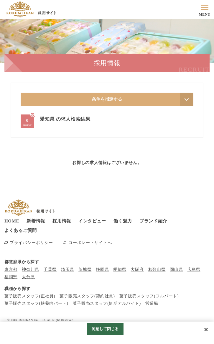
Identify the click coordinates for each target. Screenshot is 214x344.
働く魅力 (122, 221)
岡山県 (176, 269)
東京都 (10, 269)
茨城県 (84, 269)
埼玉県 (67, 269)
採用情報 (61, 221)
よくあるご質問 (20, 230)
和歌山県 (157, 269)
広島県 (193, 269)
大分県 (28, 277)
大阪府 (137, 269)
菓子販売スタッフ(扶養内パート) (36, 303)
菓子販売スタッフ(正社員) (29, 296)
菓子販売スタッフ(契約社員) (87, 296)
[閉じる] (206, 329)
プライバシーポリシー (31, 242)
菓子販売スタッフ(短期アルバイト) (107, 303)
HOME (11, 221)
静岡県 (102, 269)
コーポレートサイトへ (90, 242)
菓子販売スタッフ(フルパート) (149, 296)
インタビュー (92, 221)
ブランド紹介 (153, 221)
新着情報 (36, 221)
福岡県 (10, 277)
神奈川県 (30, 269)
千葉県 (50, 269)
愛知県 (119, 269)
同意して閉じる (105, 329)
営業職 (151, 303)
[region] (107, 333)
